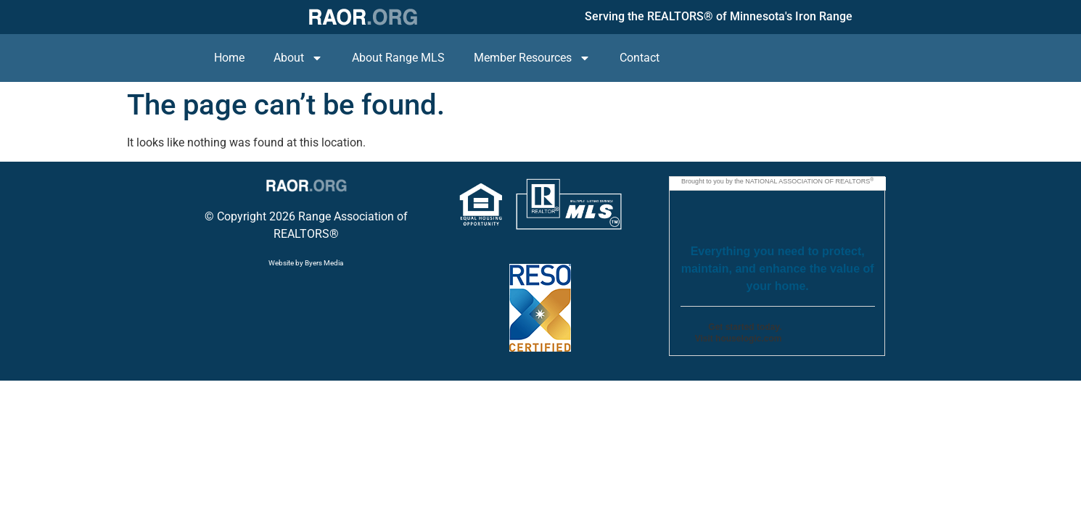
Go (818, 335)
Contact (639, 58)
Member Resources (532, 58)
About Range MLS (398, 58)
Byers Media (324, 263)
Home (229, 58)
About (298, 58)
